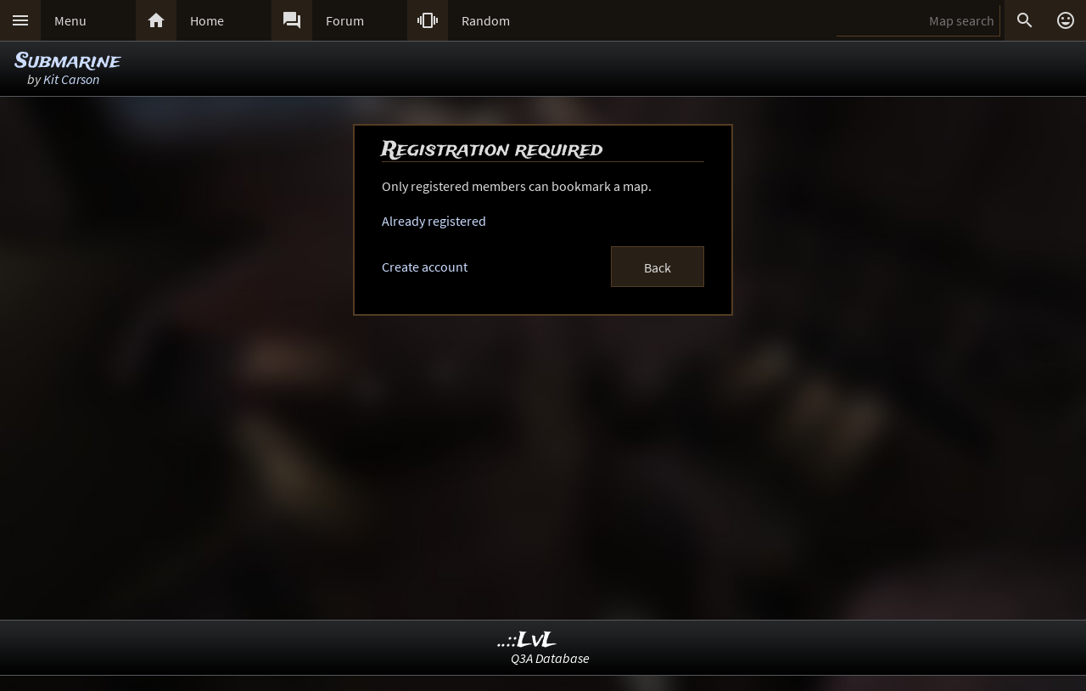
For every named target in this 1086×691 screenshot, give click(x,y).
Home (207, 20)
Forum (345, 20)
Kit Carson (71, 78)
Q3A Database (550, 657)
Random (486, 20)
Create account (424, 266)
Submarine (67, 61)
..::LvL (527, 640)
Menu (70, 20)
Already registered (434, 220)
